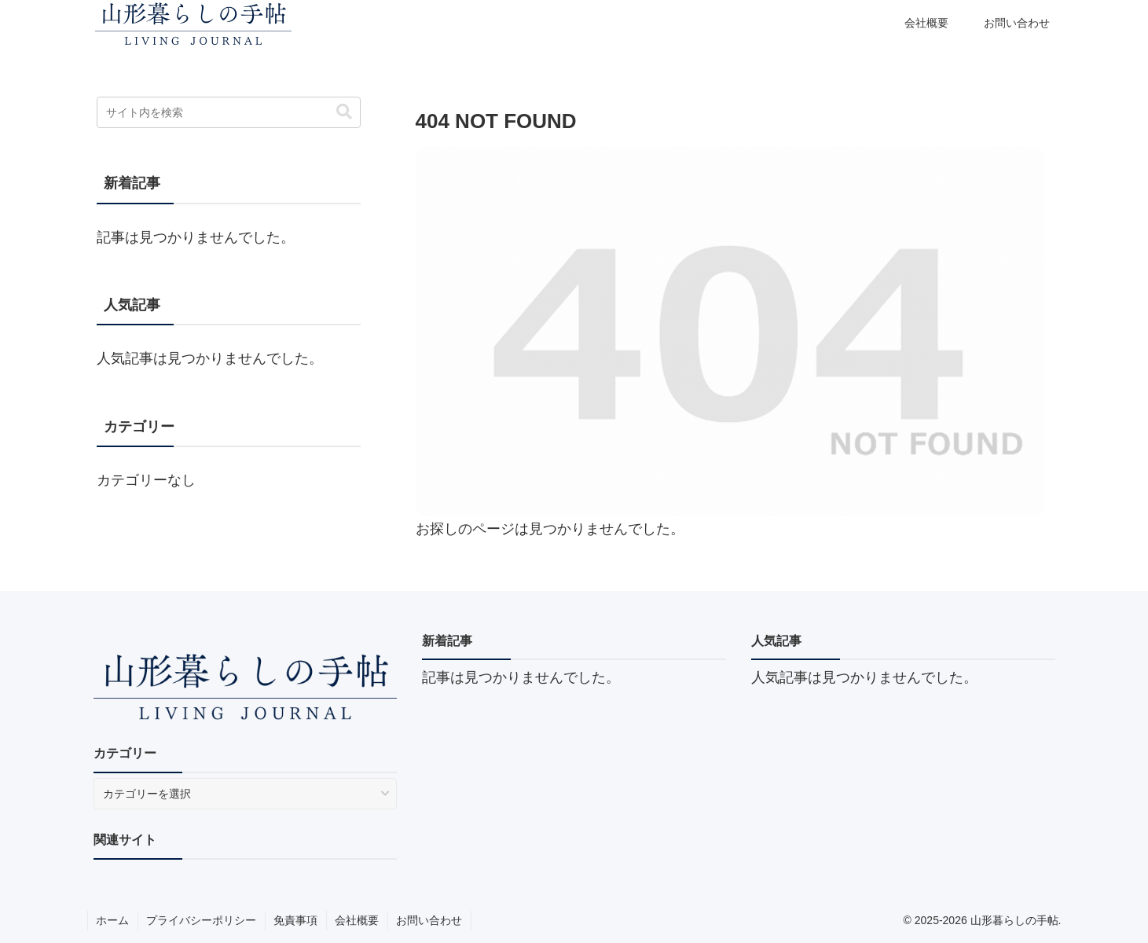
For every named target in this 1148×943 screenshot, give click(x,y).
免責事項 (295, 920)
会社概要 (357, 920)
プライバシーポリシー (201, 920)
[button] (344, 112)
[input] (229, 112)
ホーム (112, 920)
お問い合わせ (429, 920)
